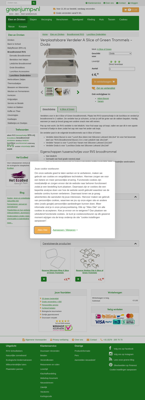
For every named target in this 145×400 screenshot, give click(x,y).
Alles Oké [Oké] (42, 230)
